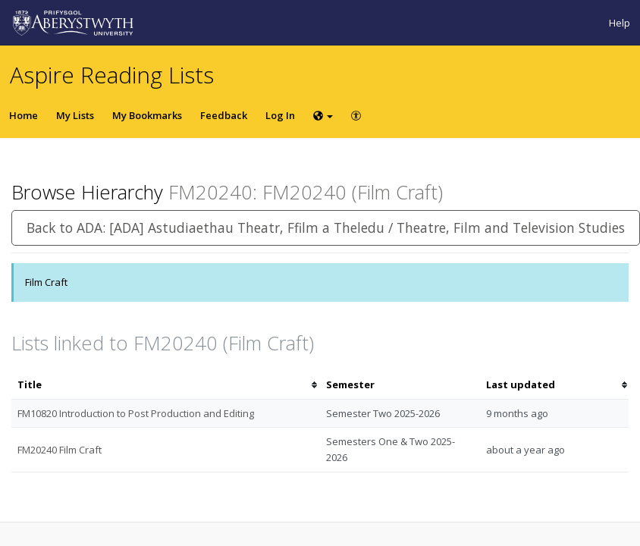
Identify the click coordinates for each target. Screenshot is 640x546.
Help (619, 23)
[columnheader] (165, 385)
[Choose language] (323, 115)
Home (23, 115)
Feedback (223, 115)
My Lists (75, 115)
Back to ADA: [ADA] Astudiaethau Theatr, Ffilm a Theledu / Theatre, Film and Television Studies (326, 227)
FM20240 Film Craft (59, 450)
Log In (280, 115)
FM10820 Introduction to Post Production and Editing (135, 413)
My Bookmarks (147, 115)
